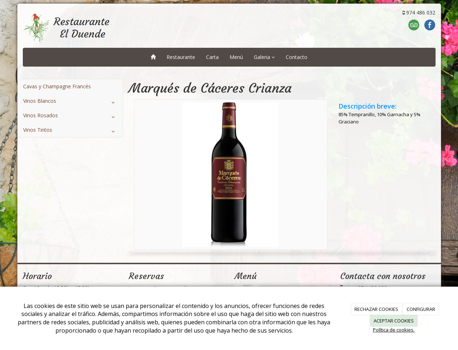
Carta (212, 57)
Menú (236, 57)
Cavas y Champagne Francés (57, 86)
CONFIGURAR (421, 309)
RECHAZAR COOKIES (376, 309)
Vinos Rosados (70, 117)
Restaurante (181, 57)
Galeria (264, 57)
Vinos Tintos (70, 131)
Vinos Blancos (70, 102)
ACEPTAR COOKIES (394, 320)
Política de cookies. (394, 329)
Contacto (296, 57)
